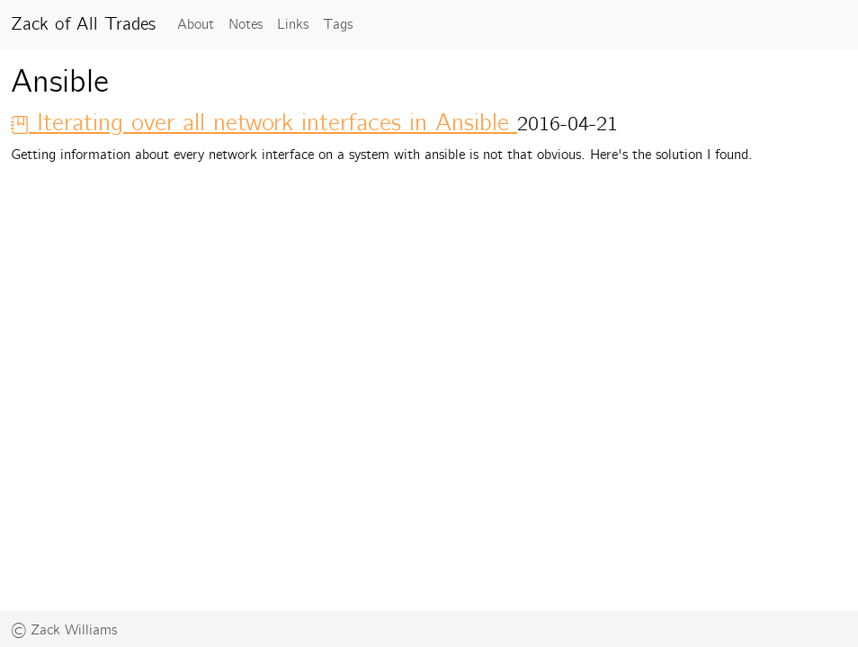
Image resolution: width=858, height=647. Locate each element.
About (195, 24)
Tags (338, 24)
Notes (245, 24)
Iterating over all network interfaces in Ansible (264, 123)
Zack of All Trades (83, 24)
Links (292, 24)
